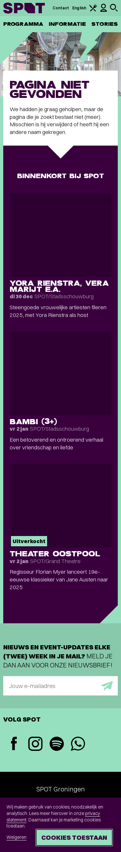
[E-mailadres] (60, 685)
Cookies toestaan (74, 837)
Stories (104, 24)
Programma (23, 24)
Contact (61, 7)
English (79, 7)
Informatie (67, 24)
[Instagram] (35, 744)
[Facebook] (14, 744)
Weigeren (16, 837)
